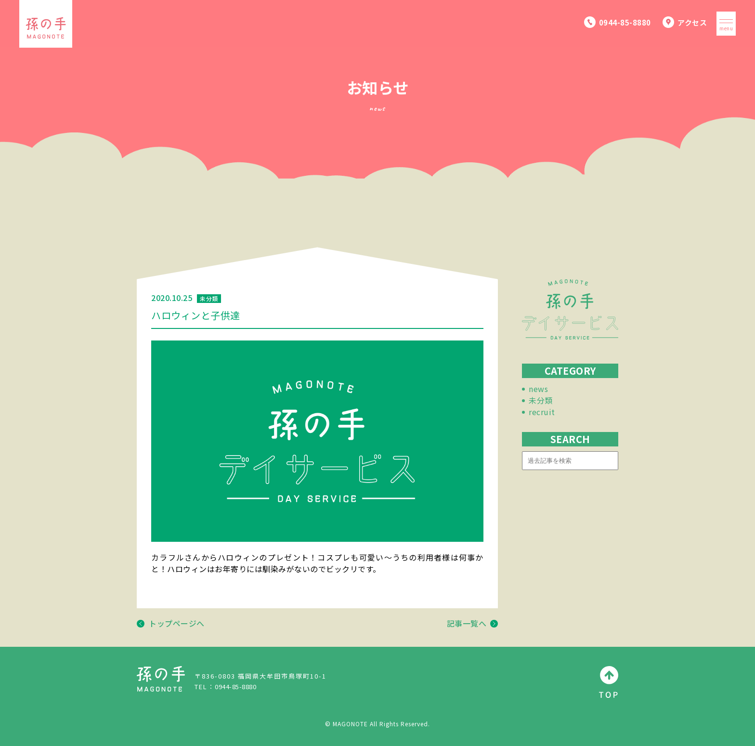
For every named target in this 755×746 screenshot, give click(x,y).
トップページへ (171, 623)
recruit (542, 412)
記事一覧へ (472, 623)
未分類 (541, 400)
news (538, 388)
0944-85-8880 (235, 686)
